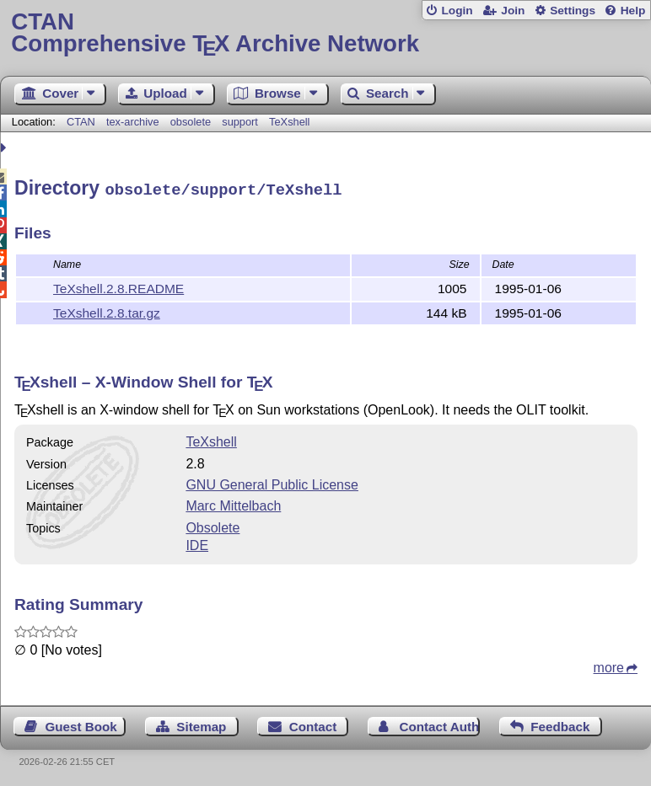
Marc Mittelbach (233, 503)
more (609, 665)
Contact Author (440, 724)
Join (513, 10)
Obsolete (212, 525)
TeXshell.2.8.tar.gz (106, 310)
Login (456, 10)
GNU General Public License (272, 482)
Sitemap (201, 724)
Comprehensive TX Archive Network (325, 33)
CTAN (81, 121)
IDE (197, 543)
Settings (572, 10)
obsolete (190, 121)
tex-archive (132, 121)
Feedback (559, 724)
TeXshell (289, 121)
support (240, 121)
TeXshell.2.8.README (118, 286)
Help (633, 10)
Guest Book (81, 724)
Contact (313, 724)
